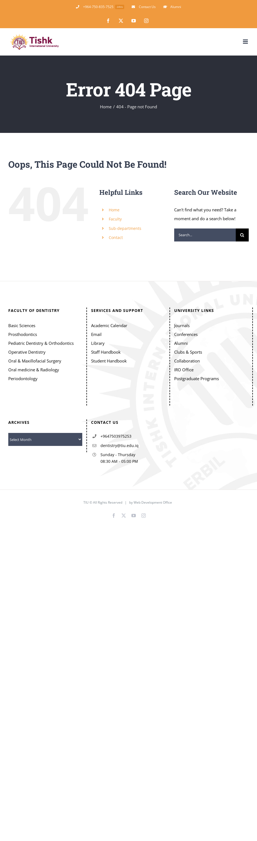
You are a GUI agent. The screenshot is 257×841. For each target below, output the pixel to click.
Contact (116, 237)
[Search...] (205, 234)
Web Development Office (153, 502)
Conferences (186, 334)
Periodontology (23, 378)
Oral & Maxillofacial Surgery (34, 361)
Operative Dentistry (27, 352)
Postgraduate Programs (196, 378)
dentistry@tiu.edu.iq (119, 445)
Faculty (115, 219)
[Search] (242, 234)
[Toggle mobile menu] (246, 41)
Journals (182, 325)
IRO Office (184, 369)
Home (114, 209)
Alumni (181, 343)
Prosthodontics (22, 334)
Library (98, 343)
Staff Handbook (106, 352)
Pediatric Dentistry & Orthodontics (41, 343)
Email (96, 334)
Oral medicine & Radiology (33, 369)
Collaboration (187, 361)
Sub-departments (125, 228)
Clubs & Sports (188, 352)
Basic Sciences (21, 325)
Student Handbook (109, 361)
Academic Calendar (109, 325)
